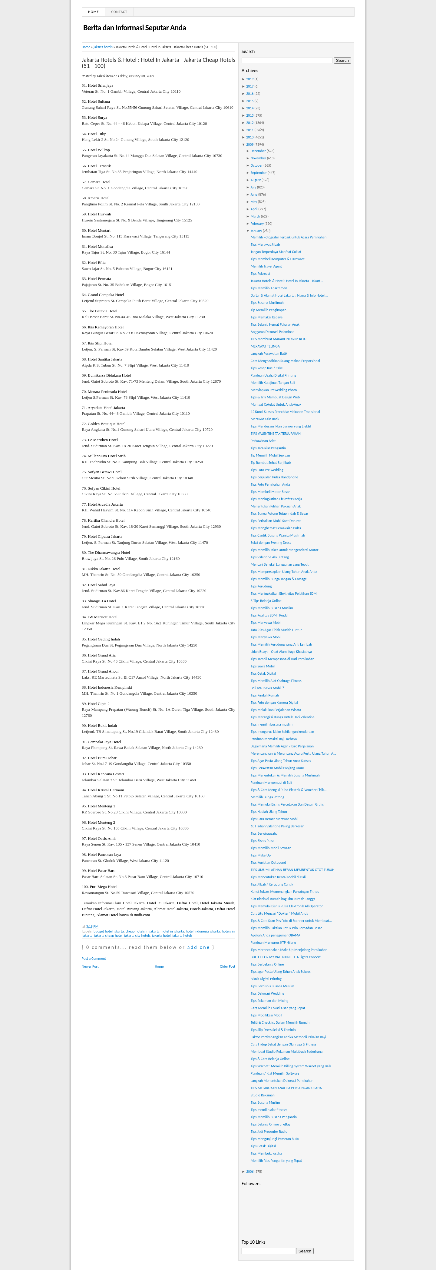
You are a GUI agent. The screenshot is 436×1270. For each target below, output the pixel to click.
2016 (249, 93)
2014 (249, 108)
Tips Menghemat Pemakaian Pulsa (276, 528)
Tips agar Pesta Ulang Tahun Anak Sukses (281, 971)
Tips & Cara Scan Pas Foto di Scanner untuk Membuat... (291, 921)
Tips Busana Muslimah (267, 303)
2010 (249, 137)
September (259, 173)
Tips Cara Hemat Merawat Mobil (274, 819)
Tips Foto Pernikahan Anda (270, 484)
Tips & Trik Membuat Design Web (275, 397)
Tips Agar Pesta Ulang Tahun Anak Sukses (281, 761)
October (257, 165)
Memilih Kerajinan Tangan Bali (273, 383)
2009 (249, 144)
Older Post (227, 966)
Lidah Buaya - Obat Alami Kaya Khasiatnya (281, 652)
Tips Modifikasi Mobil (266, 1015)
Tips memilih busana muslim (271, 724)
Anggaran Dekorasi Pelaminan (273, 332)
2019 (249, 79)
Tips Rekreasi (260, 273)
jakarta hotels (103, 47)
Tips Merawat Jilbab (265, 244)
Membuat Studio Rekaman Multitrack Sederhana (286, 1051)
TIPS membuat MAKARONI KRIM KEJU (278, 339)
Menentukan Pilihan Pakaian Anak (276, 506)
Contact (119, 12)
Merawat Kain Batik (265, 419)
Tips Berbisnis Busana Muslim (272, 986)
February (257, 223)
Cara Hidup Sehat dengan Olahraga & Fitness (283, 1044)
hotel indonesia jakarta (203, 931)
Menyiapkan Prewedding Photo (274, 390)
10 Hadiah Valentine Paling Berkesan (277, 826)
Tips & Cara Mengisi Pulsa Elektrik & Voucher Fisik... (289, 790)
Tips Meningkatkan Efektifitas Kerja (276, 499)
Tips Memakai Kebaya (266, 317)
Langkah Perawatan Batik (269, 353)
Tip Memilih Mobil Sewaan (270, 455)
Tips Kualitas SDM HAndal (269, 615)
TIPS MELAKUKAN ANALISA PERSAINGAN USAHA (286, 1088)
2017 (249, 86)
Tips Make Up (261, 855)
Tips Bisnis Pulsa (262, 841)
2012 (249, 123)
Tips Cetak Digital (263, 673)
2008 (249, 1171)
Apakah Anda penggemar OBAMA (275, 935)
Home (93, 12)
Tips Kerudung (261, 586)
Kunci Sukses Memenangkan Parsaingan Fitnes (285, 891)
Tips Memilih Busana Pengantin (274, 1117)
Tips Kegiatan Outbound (268, 862)
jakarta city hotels (137, 935)
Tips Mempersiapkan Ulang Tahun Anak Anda (284, 572)
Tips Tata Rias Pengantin (268, 448)
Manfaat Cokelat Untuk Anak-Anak (276, 404)
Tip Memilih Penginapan (268, 310)
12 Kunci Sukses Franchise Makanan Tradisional (285, 412)
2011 (249, 130)
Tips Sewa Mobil (263, 666)
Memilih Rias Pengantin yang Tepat (276, 1161)
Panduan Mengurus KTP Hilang (273, 942)
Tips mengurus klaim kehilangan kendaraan (282, 732)
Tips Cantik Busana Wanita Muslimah (278, 535)
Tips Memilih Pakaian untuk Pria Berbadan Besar (286, 928)
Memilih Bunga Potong (267, 797)
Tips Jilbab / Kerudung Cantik (272, 884)
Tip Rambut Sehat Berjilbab (271, 462)
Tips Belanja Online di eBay (270, 1124)
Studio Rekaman (263, 1095)
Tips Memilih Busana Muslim (272, 608)
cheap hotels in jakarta (143, 931)
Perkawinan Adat (263, 441)
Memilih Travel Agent (266, 266)
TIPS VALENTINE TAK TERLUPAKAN (276, 433)
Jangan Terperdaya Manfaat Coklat (276, 252)
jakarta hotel (161, 935)
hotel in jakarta (172, 931)
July (253, 187)
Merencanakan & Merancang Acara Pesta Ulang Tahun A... (293, 753)
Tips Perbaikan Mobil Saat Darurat (276, 521)
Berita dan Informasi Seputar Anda (134, 27)
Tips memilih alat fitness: (269, 1110)
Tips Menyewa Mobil (266, 622)
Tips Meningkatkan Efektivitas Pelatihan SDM (284, 593)
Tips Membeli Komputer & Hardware (278, 259)
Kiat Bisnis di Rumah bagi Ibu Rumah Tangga (283, 899)
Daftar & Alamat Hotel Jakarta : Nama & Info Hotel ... (289, 295)
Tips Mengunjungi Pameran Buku (275, 1139)
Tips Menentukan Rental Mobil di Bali (278, 877)
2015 (249, 101)
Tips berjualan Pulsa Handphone (274, 477)
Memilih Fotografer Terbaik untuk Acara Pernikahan (288, 237)
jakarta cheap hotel (108, 935)
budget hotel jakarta (109, 931)
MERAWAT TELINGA (265, 346)
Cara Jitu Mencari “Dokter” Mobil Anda (279, 913)
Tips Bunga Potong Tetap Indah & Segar (279, 513)
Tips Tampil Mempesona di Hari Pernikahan (282, 659)
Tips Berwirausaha (264, 833)
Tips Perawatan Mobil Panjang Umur (277, 768)
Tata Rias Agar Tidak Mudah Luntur (276, 630)
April (254, 209)
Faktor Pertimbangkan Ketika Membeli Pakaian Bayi (288, 1037)
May (254, 202)
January (256, 231)
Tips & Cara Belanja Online (270, 1059)
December (258, 151)
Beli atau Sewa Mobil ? (267, 688)
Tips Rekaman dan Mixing (269, 1001)
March (255, 216)
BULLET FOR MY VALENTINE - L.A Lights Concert (286, 957)
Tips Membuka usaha (266, 1153)
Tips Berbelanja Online (267, 964)
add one (198, 947)
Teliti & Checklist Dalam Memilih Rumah (280, 1022)
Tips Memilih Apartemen (269, 288)
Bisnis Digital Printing (266, 979)
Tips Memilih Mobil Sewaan (271, 848)
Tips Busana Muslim (265, 1102)
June (254, 194)
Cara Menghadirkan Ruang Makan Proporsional (285, 361)
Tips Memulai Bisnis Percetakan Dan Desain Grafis (287, 804)
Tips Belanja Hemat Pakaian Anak (275, 324)
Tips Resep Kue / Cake (267, 368)
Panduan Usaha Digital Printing (273, 375)
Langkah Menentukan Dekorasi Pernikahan (282, 1081)
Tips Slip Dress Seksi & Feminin (273, 1030)
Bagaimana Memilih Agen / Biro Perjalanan (282, 746)
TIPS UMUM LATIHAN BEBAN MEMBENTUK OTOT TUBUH (293, 870)
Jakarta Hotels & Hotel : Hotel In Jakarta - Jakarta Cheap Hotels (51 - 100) (158, 63)
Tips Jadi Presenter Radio (269, 1131)
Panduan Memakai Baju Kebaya (274, 739)
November (258, 158)
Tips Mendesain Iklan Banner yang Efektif (281, 426)
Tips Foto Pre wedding (267, 470)
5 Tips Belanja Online (266, 601)
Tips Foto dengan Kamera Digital (274, 702)
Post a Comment (94, 958)
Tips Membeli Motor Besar (270, 492)
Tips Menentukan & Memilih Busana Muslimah (285, 775)
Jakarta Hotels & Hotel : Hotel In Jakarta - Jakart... (287, 281)
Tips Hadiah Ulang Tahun (269, 812)
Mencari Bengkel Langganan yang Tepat (280, 564)
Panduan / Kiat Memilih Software (275, 1073)
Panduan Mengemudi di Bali (271, 782)
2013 (249, 115)
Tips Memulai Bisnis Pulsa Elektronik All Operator (287, 906)
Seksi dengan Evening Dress (271, 542)
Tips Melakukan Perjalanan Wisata (276, 710)
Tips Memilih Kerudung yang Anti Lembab (281, 644)
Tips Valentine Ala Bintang (270, 557)
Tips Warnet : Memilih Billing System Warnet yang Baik (291, 1066)
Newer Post (90, 966)
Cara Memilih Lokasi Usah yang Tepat (278, 1008)
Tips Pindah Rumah (265, 695)
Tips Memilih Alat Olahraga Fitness (276, 681)
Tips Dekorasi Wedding (267, 993)
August (256, 180)
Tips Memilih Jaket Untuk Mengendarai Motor (285, 550)
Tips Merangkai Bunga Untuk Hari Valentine (283, 717)
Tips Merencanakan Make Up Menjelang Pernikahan (289, 950)
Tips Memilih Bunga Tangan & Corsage (279, 579)
